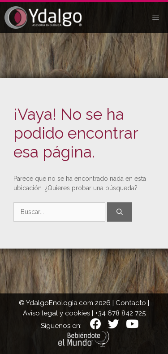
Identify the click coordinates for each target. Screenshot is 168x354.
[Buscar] (119, 212)
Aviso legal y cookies (56, 313)
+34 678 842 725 (120, 313)
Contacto (131, 303)
